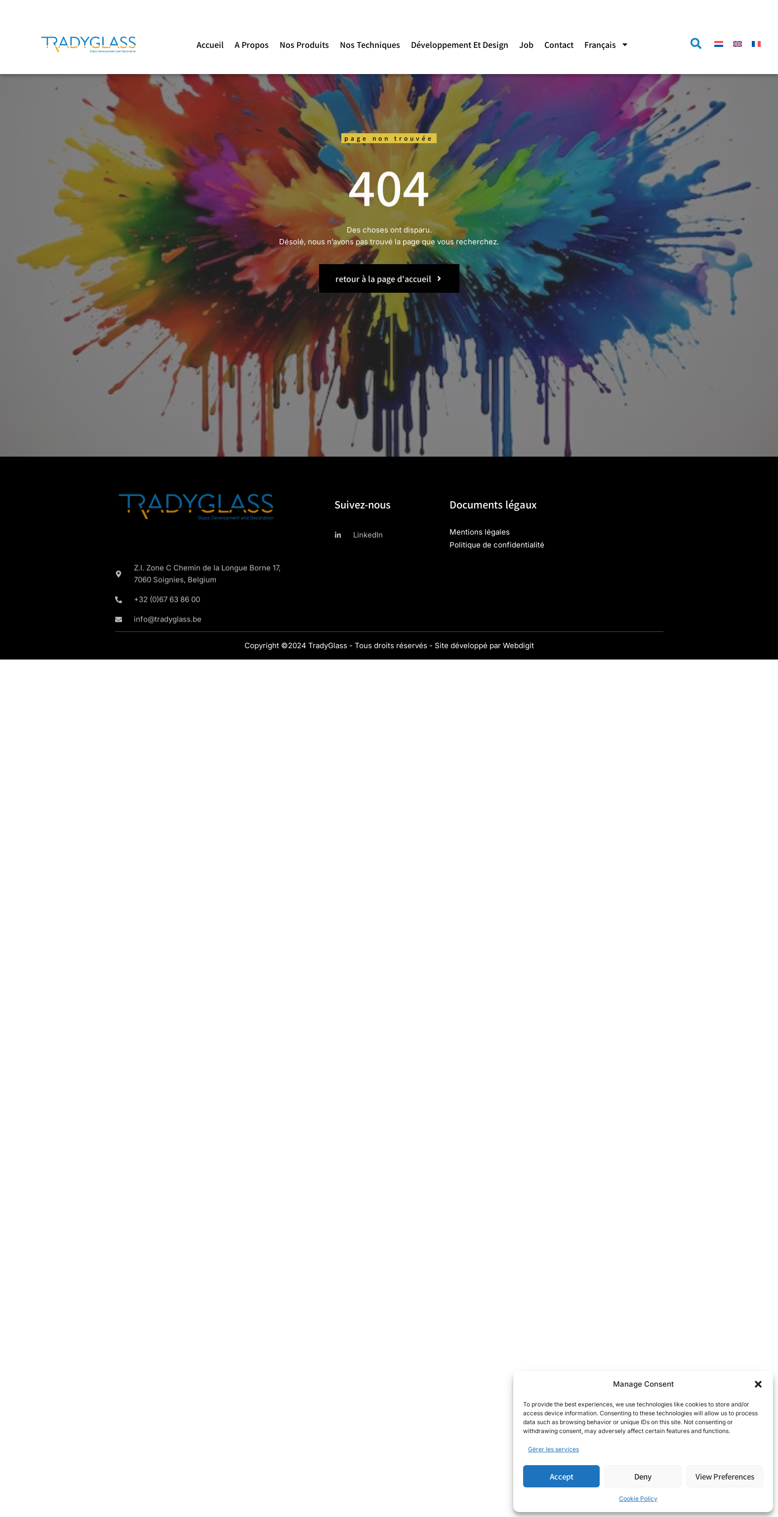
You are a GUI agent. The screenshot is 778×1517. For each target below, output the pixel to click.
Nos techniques (370, 44)
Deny (643, 1476)
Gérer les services (553, 1449)
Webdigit (518, 645)
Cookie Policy (638, 1498)
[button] (758, 1384)
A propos (252, 44)
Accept (561, 1476)
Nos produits (304, 44)
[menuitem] (606, 44)
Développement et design (459, 44)
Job (526, 44)
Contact (558, 44)
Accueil (210, 44)
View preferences (725, 1476)
